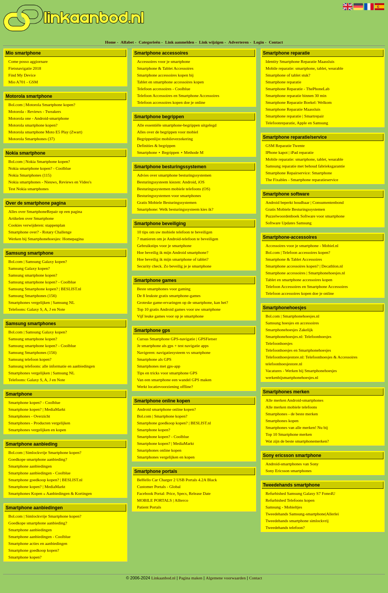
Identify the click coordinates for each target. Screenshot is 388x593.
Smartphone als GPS (154, 359)
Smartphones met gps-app (158, 366)
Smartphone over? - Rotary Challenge (40, 232)
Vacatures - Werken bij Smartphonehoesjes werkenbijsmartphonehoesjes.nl (301, 374)
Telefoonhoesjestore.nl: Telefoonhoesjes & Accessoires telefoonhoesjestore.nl (312, 360)
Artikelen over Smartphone (31, 218)
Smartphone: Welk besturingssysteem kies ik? (175, 209)
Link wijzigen (211, 42)
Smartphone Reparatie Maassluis (293, 109)
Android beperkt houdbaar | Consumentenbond (305, 202)
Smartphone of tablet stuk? (288, 75)
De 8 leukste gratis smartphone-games (168, 295)
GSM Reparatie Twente (285, 145)
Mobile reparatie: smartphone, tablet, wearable (304, 68)
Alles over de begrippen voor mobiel (167, 132)
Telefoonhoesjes (279, 343)
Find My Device (22, 75)
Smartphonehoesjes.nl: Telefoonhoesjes (299, 336)
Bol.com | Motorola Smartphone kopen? (41, 104)
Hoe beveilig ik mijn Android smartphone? (172, 252)
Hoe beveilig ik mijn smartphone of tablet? (172, 259)
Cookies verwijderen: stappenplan (36, 225)
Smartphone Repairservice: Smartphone (299, 173)
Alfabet (127, 42)
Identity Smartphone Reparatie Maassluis (300, 61)
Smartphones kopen (282, 420)
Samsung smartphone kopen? (32, 275)
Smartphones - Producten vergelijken (39, 423)
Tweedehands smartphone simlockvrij (297, 520)
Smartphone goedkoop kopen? (33, 550)
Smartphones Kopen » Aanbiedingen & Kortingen (50, 493)
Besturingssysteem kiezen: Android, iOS (170, 182)
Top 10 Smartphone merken (289, 434)
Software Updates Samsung (289, 223)
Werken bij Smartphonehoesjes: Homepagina (46, 238)
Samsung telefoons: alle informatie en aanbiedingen (51, 366)
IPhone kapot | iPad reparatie (290, 152)
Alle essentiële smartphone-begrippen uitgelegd (176, 125)
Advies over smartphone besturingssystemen (174, 175)
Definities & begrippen (156, 145)
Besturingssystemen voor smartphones (169, 195)
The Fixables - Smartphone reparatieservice (302, 179)
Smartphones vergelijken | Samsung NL (41, 302)
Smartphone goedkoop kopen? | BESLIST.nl (45, 479)
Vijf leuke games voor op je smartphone (170, 316)
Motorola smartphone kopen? (33, 125)
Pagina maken (190, 578)
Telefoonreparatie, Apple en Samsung (297, 122)
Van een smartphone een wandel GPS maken (174, 379)
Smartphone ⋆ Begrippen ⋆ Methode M (170, 152)
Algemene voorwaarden (226, 578)
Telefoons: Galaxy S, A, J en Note (36, 309)
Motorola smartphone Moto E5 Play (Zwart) (45, 132)
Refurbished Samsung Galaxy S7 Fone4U (300, 493)
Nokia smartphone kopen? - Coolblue (39, 168)
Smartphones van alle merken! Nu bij (297, 427)
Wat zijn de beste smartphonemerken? (297, 441)
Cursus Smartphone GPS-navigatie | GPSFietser (177, 338)
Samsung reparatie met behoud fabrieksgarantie (305, 166)
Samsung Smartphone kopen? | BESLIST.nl (44, 288)
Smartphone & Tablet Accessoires (165, 68)
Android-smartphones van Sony (292, 464)
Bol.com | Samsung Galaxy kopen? (37, 261)
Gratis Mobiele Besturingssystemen (166, 202)
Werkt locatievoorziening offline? (165, 386)
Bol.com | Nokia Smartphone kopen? (39, 161)
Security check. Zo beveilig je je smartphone (174, 266)
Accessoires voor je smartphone (163, 61)
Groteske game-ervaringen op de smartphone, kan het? (182, 302)
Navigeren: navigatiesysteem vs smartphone (173, 352)
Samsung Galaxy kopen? (29, 268)
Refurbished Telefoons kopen (290, 500)
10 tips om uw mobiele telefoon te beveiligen (174, 232)
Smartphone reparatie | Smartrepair (295, 116)
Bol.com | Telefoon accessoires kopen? (298, 252)
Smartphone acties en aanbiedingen (37, 543)
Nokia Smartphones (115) (29, 175)
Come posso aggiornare (28, 61)
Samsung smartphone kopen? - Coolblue (42, 282)
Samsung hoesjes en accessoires (292, 323)
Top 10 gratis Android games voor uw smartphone (179, 309)
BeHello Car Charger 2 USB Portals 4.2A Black (177, 479)
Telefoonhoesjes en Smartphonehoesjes (298, 350)
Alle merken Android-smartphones (295, 400)
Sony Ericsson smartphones (289, 470)
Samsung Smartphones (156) (32, 295)
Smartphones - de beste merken (292, 414)
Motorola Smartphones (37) (31, 138)
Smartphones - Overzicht (29, 416)
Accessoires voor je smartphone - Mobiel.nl (302, 245)
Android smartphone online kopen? (166, 409)
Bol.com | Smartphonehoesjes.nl (292, 316)
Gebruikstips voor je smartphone (164, 245)
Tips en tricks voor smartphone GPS (167, 373)
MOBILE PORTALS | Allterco (162, 500)
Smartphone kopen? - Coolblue (34, 402)
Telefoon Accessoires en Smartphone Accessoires (178, 95)
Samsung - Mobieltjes (284, 507)
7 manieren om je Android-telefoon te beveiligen (177, 238)
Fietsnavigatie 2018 (24, 68)
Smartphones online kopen (159, 450)
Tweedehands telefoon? (285, 527)
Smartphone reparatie (283, 82)
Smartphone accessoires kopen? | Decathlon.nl (304, 266)
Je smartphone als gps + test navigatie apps (172, 345)
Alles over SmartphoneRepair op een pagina (45, 211)
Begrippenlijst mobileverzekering (165, 138)
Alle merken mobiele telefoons (291, 407)
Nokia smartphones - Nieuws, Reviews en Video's (50, 182)
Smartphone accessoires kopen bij (165, 75)
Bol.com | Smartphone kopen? (162, 416)
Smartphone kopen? (25, 557)
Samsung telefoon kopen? (30, 359)
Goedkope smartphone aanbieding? (37, 459)
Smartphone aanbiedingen (30, 466)
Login (258, 42)
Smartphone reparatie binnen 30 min (296, 95)
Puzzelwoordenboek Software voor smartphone (305, 216)
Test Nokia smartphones (28, 188)
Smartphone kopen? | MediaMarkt (36, 409)
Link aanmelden (179, 42)
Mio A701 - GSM (23, 82)
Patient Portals (149, 507)
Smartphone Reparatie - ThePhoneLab (298, 88)
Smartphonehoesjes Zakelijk (289, 329)
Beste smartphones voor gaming (163, 288)
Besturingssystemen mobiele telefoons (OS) (173, 188)
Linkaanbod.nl (163, 578)
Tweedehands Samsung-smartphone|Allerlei (302, 514)
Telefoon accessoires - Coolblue (163, 88)
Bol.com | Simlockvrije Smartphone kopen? (44, 452)
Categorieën (149, 42)
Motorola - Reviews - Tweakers (34, 111)
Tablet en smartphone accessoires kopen (170, 82)
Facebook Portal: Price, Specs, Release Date (174, 493)
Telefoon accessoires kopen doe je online (171, 102)
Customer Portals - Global (158, 486)
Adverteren (238, 42)
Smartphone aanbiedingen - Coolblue (39, 473)
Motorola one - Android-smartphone (38, 118)
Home (110, 42)
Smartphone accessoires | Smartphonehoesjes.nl (305, 273)
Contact (276, 42)
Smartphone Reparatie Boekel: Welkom (299, 102)
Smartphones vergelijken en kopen (37, 429)
